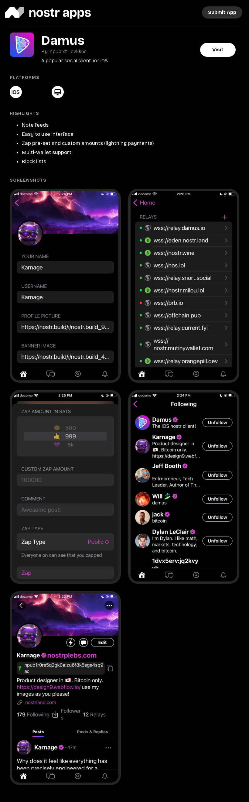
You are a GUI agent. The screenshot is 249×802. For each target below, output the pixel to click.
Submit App (222, 12)
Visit (217, 49)
